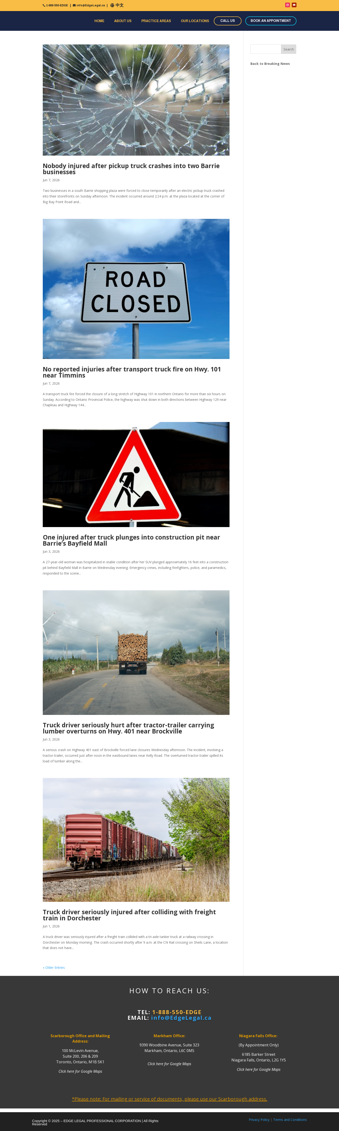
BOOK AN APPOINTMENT (271, 21)
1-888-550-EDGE (57, 5)
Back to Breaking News (270, 63)
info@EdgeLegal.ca (91, 5)
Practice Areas (156, 21)
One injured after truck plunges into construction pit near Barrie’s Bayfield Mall (131, 540)
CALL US (227, 21)
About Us (123, 21)
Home (99, 21)
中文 (120, 5)
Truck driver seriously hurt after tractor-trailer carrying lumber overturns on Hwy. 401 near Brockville (128, 728)
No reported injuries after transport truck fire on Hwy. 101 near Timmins (132, 372)
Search (289, 49)
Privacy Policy (259, 1119)
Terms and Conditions (290, 1119)
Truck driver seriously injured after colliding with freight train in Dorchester (129, 915)
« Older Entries (54, 967)
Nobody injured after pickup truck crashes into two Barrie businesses (131, 169)
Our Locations (195, 21)
